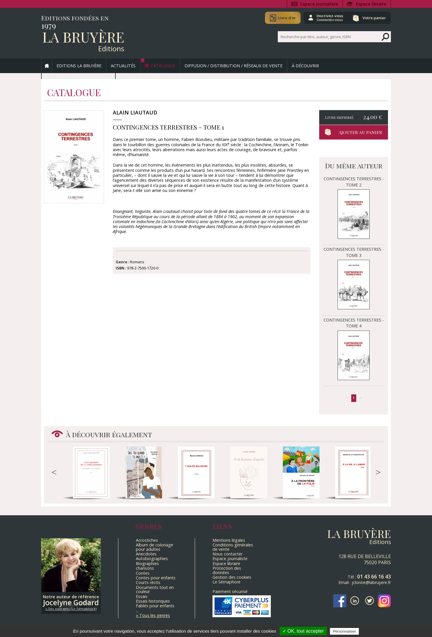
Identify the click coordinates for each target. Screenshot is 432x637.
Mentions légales (229, 540)
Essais (141, 596)
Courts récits (148, 582)
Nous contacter (228, 554)
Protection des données (227, 570)
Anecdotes (146, 554)
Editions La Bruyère (79, 65)
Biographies (147, 563)
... (137, 610)
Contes (143, 573)
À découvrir (305, 65)
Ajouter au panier (360, 132)
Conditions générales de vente (233, 547)
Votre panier (374, 17)
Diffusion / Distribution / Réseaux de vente (233, 65)
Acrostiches (147, 540)
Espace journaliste (319, 4)
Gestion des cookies (232, 577)
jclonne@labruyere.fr (371, 582)
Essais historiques (153, 601)
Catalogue (163, 65)
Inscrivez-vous (330, 17)
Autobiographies (152, 558)
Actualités (123, 65)
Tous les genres (154, 615)
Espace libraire (371, 4)
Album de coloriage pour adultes (154, 547)
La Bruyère (83, 36)
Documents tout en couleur (155, 589)
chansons (145, 568)
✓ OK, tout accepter (303, 631)
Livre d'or (287, 17)
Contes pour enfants (155, 577)
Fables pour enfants (155, 605)
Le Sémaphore (226, 582)
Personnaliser (344, 631)
